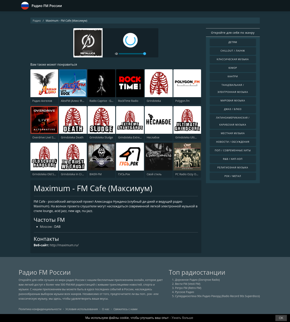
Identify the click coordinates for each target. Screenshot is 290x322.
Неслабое (153, 137)
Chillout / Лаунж (233, 50)
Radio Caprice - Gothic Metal (107, 101)
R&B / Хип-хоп (233, 159)
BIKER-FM (96, 174)
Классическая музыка (233, 59)
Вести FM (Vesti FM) (187, 284)
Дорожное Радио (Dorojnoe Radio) (197, 280)
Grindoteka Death (72, 137)
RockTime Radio (128, 101)
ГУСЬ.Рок (124, 174)
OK (281, 318)
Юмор (233, 68)
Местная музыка (233, 133)
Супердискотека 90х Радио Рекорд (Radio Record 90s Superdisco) (217, 296)
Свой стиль (154, 174)
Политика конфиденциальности (40, 309)
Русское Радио (184, 292)
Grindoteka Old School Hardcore (53, 174)
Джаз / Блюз (232, 109)
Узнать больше (182, 317)
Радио (37, 20)
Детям (232, 42)
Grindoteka (154, 101)
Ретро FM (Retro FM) (188, 288)
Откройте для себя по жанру (233, 32)
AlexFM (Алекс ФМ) (73, 101)
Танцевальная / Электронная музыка (232, 88)
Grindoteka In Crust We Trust (79, 174)
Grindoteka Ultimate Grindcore (195, 137)
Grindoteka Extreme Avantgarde (138, 137)
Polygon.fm (182, 101)
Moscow (46, 227)
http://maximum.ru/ (64, 245)
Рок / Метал (232, 176)
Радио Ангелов (42, 101)
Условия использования (82, 309)
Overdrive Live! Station (46, 137)
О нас (105, 309)
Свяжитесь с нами (125, 309)
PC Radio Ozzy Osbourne (191, 174)
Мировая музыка (232, 100)
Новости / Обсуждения (232, 141)
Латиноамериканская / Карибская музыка (233, 121)
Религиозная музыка (232, 167)
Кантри (233, 76)
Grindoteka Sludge (101, 137)
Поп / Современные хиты (233, 150)
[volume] (132, 53)
